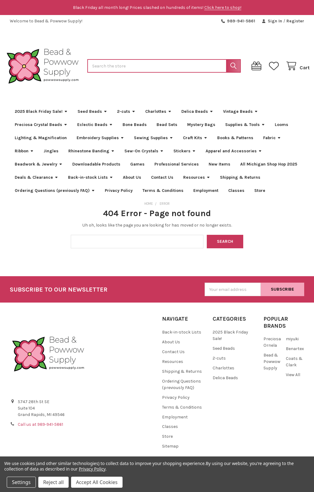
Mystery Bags (201, 130)
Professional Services (176, 169)
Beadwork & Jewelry (38, 169)
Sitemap (170, 452)
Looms (281, 130)
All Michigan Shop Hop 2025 (268, 169)
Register (295, 21)
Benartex (295, 354)
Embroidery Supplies (100, 143)
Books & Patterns (235, 143)
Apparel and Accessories (234, 156)
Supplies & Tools (245, 130)
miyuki (292, 344)
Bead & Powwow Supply (271, 367)
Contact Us (162, 182)
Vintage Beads (240, 117)
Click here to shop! (222, 7)
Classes (236, 196)
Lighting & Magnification (41, 143)
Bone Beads (135, 130)
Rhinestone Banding (91, 156)
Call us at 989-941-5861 (40, 430)
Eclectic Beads (95, 130)
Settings (21, 482)
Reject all (53, 482)
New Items (219, 169)
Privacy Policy (119, 196)
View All (293, 380)
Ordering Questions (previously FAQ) (55, 196)
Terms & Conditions (162, 196)
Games (137, 169)
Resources (196, 182)
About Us (132, 182)
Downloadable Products (96, 169)
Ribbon (24, 156)
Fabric (272, 143)
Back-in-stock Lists (90, 182)
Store (259, 196)
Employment (205, 196)
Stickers (184, 156)
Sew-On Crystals (144, 156)
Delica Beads (197, 117)
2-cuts (126, 117)
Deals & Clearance (36, 182)
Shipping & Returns (240, 182)
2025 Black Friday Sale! (41, 117)
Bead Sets (167, 130)
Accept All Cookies (97, 482)
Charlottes (158, 117)
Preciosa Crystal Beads (41, 130)
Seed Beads (92, 117)
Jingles (51, 156)
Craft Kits (195, 143)
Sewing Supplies (153, 143)
